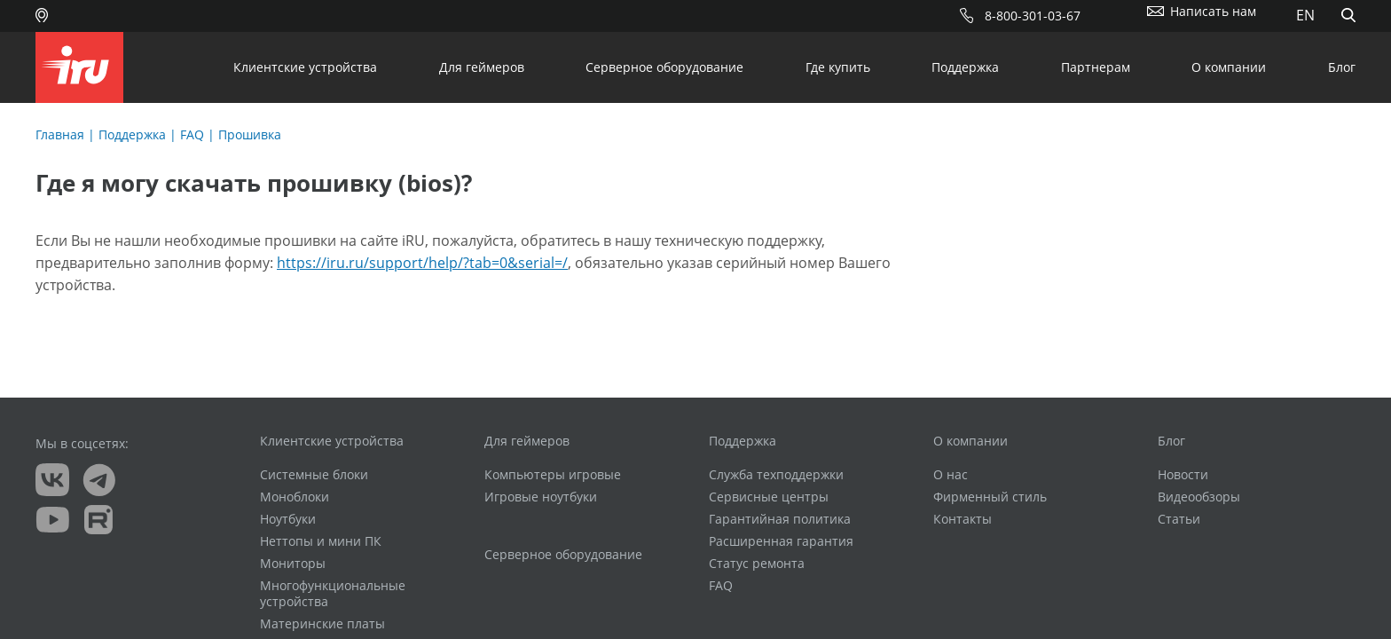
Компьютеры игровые (552, 475)
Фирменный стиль (990, 497)
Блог (1342, 67)
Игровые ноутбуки (540, 497)
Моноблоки (294, 497)
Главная (59, 134)
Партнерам (1095, 67)
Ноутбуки (288, 519)
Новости (1183, 475)
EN (1305, 15)
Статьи (1179, 519)
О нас (950, 475)
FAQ (192, 134)
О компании (1228, 67)
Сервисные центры (769, 497)
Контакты (962, 519)
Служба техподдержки (776, 475)
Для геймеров (481, 67)
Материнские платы (322, 624)
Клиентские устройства (305, 67)
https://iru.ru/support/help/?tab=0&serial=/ (422, 262)
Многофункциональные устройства (332, 594)
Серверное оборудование (664, 67)
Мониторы (293, 564)
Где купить (838, 67)
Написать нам (1213, 11)
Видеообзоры (1199, 497)
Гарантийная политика (780, 519)
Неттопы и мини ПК (320, 541)
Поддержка (965, 67)
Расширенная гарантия (781, 541)
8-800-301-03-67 (1033, 15)
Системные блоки (314, 475)
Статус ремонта (757, 564)
